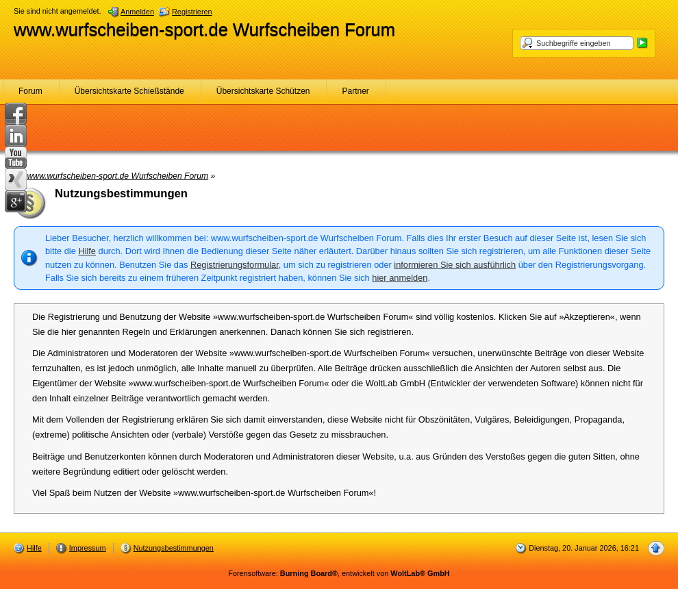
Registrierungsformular (234, 265)
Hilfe (87, 251)
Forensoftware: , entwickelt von (338, 573)
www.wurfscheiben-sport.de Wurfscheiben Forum (204, 29)
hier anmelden (399, 278)
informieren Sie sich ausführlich (455, 265)
